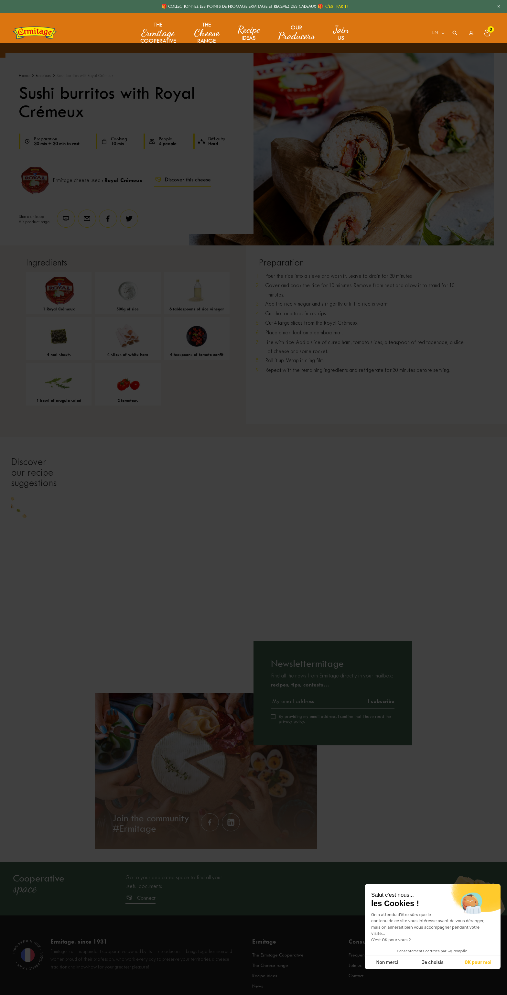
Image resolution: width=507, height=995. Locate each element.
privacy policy (291, 742)
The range (205, 31)
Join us (355, 986)
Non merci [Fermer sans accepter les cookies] (387, 962)
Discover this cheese (182, 180)
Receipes (43, 76)
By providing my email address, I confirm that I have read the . (335, 740)
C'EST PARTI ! (336, 6)
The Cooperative (158, 31)
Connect (146, 919)
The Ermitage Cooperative (279, 977)
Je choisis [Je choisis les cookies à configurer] (433, 962)
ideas (247, 31)
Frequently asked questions (376, 977)
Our (295, 31)
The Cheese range (270, 986)
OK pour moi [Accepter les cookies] (478, 962)
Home (24, 76)
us (340, 31)
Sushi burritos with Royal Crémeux (85, 76)
